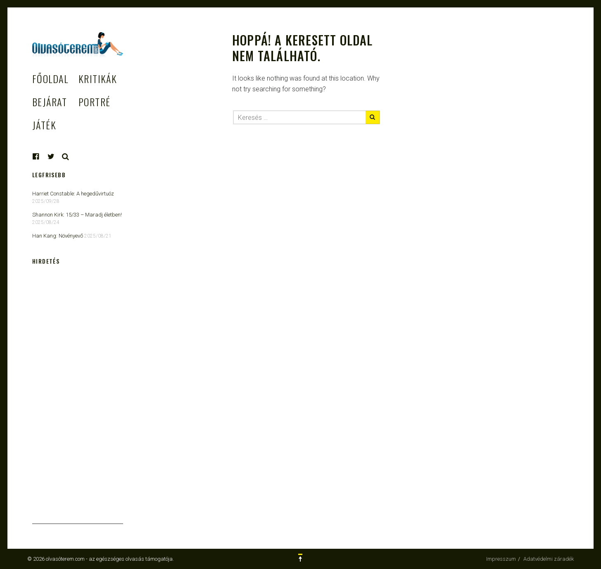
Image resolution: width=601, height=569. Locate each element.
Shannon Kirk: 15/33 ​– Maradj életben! (77, 215)
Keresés (65, 156)
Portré (94, 101)
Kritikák (97, 78)
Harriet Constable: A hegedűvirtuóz (73, 193)
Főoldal (50, 78)
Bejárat (49, 101)
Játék (44, 124)
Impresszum (501, 559)
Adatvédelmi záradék (548, 559)
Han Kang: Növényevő (57, 236)
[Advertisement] (77, 400)
